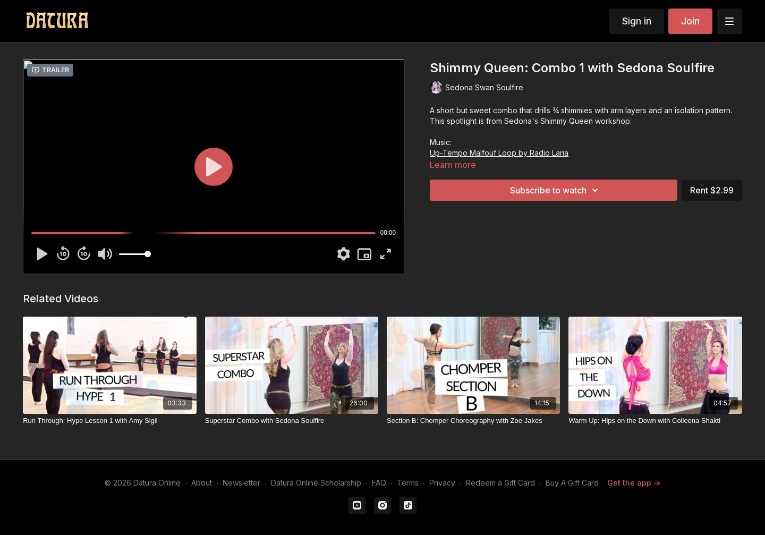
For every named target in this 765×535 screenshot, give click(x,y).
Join (690, 21)
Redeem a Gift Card (500, 482)
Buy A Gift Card (572, 482)
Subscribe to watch (555, 190)
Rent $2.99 (712, 190)
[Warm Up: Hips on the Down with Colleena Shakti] (655, 420)
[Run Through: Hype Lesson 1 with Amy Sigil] (109, 420)
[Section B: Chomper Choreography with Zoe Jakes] (473, 420)
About (201, 482)
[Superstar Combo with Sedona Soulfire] (291, 420)
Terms (408, 482)
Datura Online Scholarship (316, 482)
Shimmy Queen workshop (585, 120)
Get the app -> (633, 482)
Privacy (442, 482)
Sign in (636, 21)
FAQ (379, 482)
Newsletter (241, 482)
